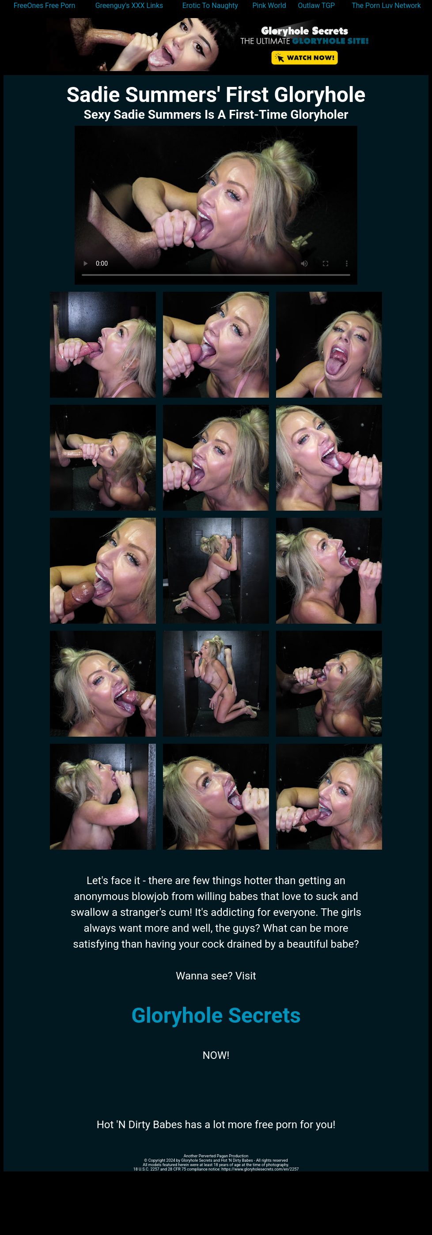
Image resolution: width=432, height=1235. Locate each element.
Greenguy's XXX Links (129, 5)
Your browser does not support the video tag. (216, 205)
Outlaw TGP (316, 5)
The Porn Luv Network (386, 5)
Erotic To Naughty (210, 5)
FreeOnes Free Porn (45, 5)
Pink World (269, 5)
